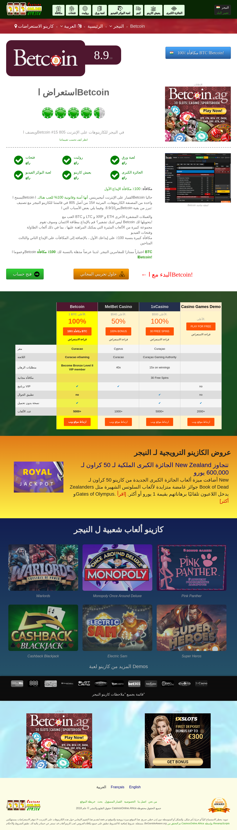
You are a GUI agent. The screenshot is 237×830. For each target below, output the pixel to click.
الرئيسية (95, 26)
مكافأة (58, 12)
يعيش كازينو (153, 12)
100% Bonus (118, 331)
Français (117, 787)
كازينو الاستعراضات (36, 26)
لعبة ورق (99, 12)
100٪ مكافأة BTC (77, 331)
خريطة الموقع (87, 801)
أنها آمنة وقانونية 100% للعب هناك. (62, 197)
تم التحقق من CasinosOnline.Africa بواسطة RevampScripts (198, 823)
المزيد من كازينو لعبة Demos (118, 666)
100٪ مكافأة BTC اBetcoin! (201, 53)
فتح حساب (22, 274)
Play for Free (201, 326)
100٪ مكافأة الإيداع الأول (122, 189)
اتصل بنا (142, 801)
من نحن (152, 801)
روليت (85, 12)
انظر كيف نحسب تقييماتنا (73, 139)
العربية (70, 26)
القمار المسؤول (113, 801)
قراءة (77, 339)
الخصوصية (129, 801)
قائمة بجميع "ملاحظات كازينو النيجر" (118, 694)
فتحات (71, 12)
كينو (138, 12)
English (135, 787)
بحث (99, 801)
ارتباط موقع (77, 421)
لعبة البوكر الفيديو (120, 12)
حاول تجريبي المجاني (98, 274)
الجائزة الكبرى (174, 12)
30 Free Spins (159, 331)
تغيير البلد (223, 12)
